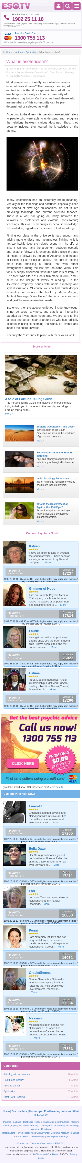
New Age (69, 72)
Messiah (35, 1018)
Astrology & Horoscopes (33, 76)
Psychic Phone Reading (26, 1125)
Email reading (52, 1111)
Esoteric (60, 72)
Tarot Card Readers (32, 1122)
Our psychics (19, 1111)
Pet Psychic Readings (57, 1136)
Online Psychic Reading (66, 1125)
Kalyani (35, 546)
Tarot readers (8, 1133)
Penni (33, 930)
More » (9, 413)
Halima (34, 673)
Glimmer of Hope (42, 588)
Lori (32, 891)
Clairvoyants (46, 1125)
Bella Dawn (37, 848)
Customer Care (37, 1143)
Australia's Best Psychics (56, 1122)
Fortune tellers (21, 1136)
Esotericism (31, 68)
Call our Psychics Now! (19, 793)
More (48, 562)
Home (9, 52)
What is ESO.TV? (55, 1143)
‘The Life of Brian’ (47, 68)
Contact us (22, 1143)
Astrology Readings (41, 1129)
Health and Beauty (13, 1080)
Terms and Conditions (47, 1154)
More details (56, 787)
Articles (19, 52)
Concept (61, 68)
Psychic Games (11, 1085)
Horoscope (35, 1111)
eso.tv (13, 68)
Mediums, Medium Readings (65, 1133)
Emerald (35, 806)
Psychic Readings (12, 1122)
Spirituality (31, 52)
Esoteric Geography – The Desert (56, 426)
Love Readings (37, 1136)
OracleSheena (40, 972)
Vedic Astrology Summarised (53, 478)
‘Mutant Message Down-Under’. (32, 72)
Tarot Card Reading (14, 1097)
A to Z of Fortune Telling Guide (29, 399)
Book (52, 72)
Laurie (34, 631)
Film (22, 68)
